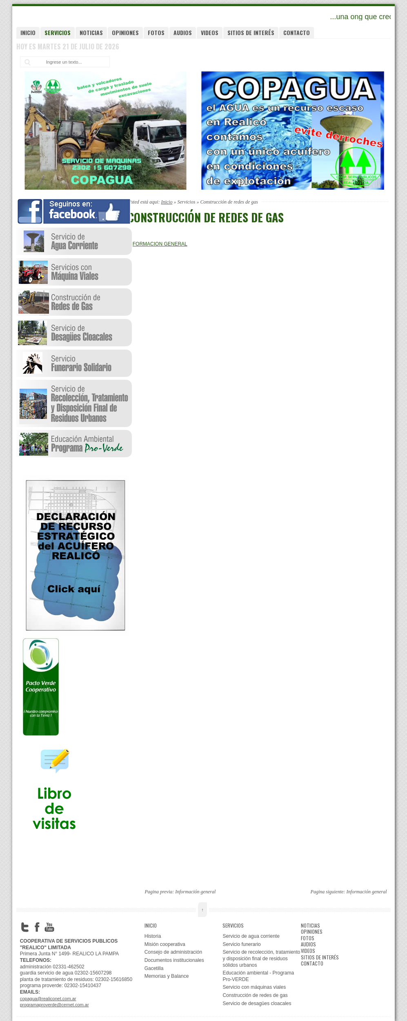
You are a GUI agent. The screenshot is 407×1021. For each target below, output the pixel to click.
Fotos (156, 32)
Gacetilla (154, 968)
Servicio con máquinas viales (254, 987)
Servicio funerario (241, 944)
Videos (209, 32)
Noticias (91, 32)
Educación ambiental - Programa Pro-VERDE (258, 976)
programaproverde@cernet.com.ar (54, 1004)
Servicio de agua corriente (250, 936)
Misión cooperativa (165, 944)
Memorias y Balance (167, 976)
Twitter (25, 927)
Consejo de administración (173, 952)
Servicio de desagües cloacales (256, 1003)
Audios (182, 32)
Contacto (296, 32)
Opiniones (125, 32)
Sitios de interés (250, 32)
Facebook (37, 927)
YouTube (49, 927)
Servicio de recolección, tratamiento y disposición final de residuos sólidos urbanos (261, 958)
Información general (195, 892)
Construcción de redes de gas (254, 995)
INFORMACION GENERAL (157, 244)
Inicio (28, 32)
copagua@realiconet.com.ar (48, 998)
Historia (153, 936)
